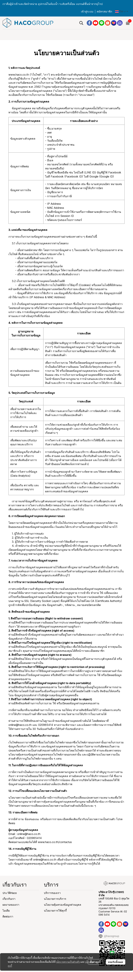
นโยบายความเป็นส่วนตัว (68, 961)
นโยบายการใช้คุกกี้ (55, 910)
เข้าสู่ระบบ (87, 11)
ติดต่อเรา (8, 916)
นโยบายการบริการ (55, 898)
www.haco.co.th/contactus (55, 842)
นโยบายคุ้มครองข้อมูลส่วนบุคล (62, 904)
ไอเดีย (6, 910)
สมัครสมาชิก (104, 11)
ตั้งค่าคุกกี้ (95, 961)
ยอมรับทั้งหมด (115, 961)
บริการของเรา (52, 893)
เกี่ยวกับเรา (9, 898)
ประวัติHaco (10, 893)
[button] (121, 11)
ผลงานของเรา (11, 904)
